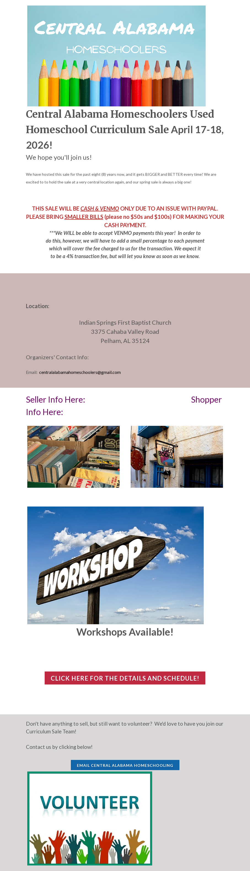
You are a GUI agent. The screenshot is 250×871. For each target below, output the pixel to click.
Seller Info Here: (56, 399)
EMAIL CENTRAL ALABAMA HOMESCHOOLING (125, 765)
